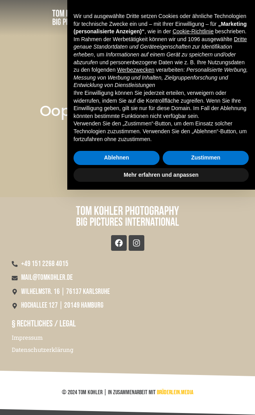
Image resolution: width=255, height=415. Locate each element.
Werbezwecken (135, 295)
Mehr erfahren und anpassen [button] (161, 400)
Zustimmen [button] (206, 383)
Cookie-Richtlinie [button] (193, 257)
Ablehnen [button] (116, 383)
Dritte (240, 264)
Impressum (27, 337)
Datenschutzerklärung (42, 349)
